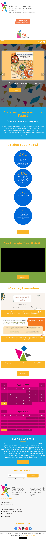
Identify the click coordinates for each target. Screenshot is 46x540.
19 (4, 400)
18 (41, 397)
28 (16, 403)
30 (29, 403)
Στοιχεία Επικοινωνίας (7, 502)
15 (23, 397)
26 (4, 403)
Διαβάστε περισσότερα (29, 535)
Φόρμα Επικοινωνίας (7, 505)
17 (35, 397)
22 (23, 400)
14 (16, 397)
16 (29, 397)
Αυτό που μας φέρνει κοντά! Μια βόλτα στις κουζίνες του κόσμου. (25, 84)
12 (4, 397)
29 (23, 403)
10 (35, 394)
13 (10, 397)
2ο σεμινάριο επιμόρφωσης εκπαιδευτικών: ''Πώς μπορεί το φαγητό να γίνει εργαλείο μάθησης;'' (23, 338)
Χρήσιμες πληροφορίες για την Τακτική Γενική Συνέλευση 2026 (23, 363)
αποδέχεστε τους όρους (26, 478)
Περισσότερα (15, 90)
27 (10, 403)
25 (41, 400)
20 (10, 400)
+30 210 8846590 (6, 514)
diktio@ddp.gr (5, 516)
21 (16, 400)
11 (41, 394)
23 (29, 400)
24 (35, 400)
